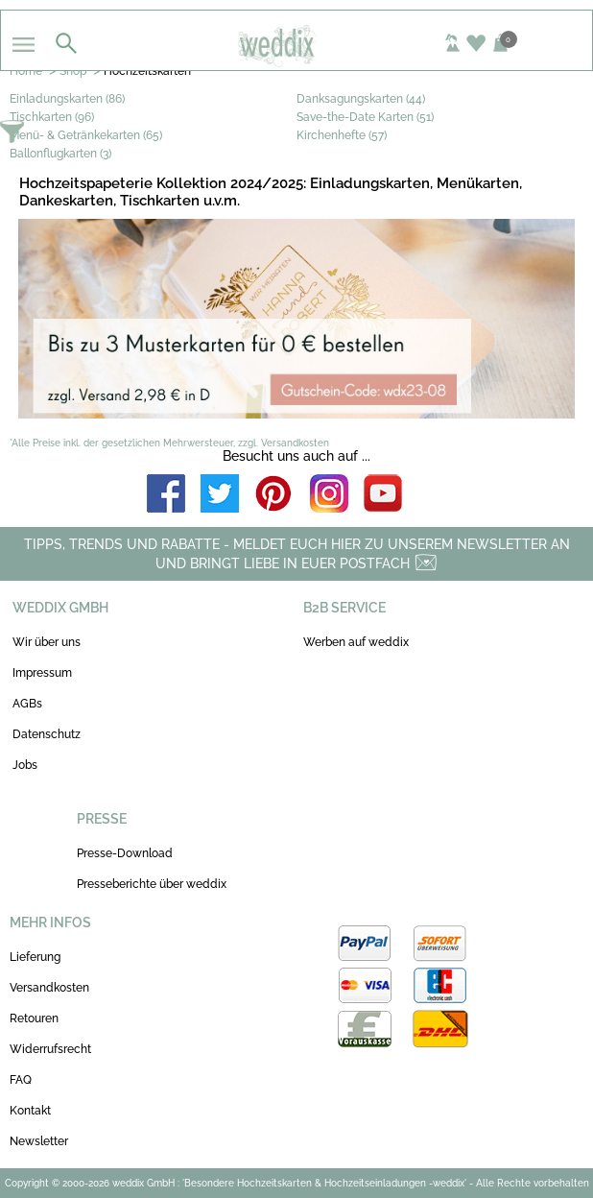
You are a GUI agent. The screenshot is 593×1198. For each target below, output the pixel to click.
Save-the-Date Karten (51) (365, 117)
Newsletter (39, 1141)
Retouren (34, 1018)
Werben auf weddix (356, 642)
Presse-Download (125, 853)
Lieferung (35, 957)
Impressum (42, 673)
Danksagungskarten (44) (360, 99)
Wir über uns (46, 642)
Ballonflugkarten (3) (60, 153)
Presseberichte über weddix (151, 884)
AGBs (27, 703)
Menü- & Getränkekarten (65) (86, 135)
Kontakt (30, 1110)
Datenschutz (46, 734)
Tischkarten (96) (52, 117)
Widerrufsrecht (50, 1049)
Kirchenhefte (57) (341, 135)
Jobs (24, 765)
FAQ (21, 1080)
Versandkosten (49, 987)
